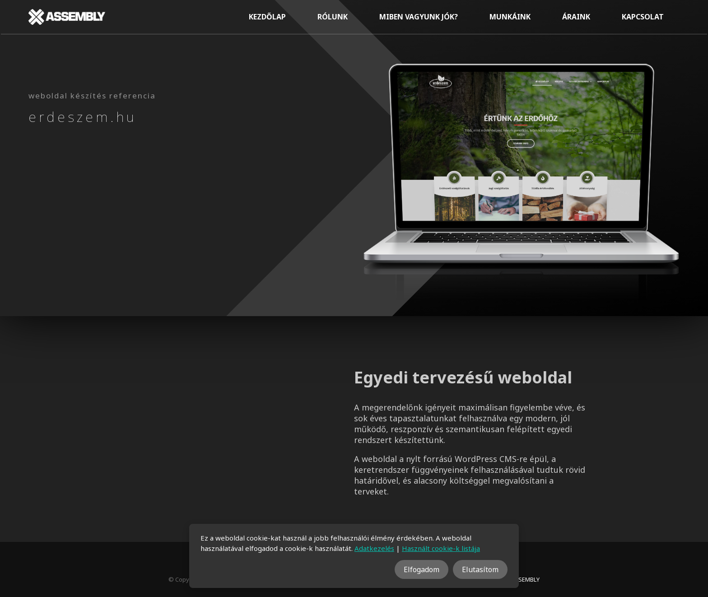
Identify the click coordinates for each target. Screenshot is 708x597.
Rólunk (332, 17)
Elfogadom (421, 569)
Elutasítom (480, 569)
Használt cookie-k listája (441, 548)
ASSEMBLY (525, 579)
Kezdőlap (267, 17)
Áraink (576, 17)
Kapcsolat (643, 17)
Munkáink (510, 17)
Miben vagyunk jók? (418, 17)
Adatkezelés (374, 548)
